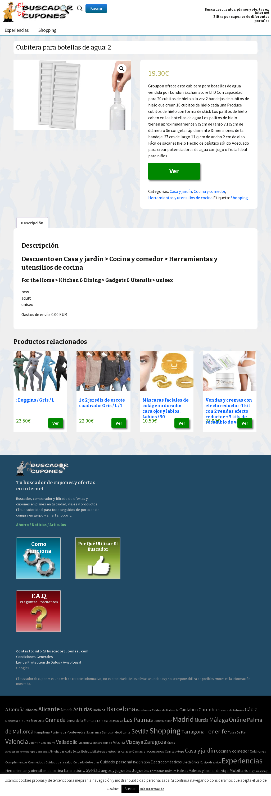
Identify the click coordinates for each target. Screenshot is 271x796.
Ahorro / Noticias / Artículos (41, 524)
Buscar (96, 8)
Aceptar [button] (130, 788)
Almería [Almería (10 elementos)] (67, 709)
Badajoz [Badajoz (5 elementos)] (99, 710)
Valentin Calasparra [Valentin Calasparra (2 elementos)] (42, 743)
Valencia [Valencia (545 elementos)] (16, 741)
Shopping (47, 30)
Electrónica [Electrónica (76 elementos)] (191, 762)
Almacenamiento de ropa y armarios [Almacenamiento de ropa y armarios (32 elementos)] (27, 751)
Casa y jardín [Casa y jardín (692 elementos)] (200, 750)
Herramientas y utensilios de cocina (180, 197)
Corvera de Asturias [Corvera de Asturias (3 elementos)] (231, 710)
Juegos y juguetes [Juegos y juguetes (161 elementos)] (114, 770)
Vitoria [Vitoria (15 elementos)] (119, 742)
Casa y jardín (181, 191)
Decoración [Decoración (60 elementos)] (141, 762)
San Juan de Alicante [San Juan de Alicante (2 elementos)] (116, 732)
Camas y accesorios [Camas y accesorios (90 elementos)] (148, 751)
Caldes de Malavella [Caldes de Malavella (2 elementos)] (165, 710)
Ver (174, 171)
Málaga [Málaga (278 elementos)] (218, 719)
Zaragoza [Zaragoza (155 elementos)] (155, 741)
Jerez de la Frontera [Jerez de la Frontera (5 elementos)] (81, 720)
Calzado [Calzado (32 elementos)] (126, 751)
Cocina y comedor (209, 191)
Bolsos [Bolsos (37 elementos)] (76, 751)
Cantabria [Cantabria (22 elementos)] (188, 710)
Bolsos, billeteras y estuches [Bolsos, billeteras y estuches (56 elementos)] (100, 751)
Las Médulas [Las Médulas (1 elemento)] (116, 721)
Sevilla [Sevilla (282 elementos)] (140, 731)
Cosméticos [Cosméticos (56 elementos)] (36, 762)
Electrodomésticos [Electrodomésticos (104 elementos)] (166, 761)
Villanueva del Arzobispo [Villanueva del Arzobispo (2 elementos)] (95, 743)
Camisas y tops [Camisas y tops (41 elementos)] (174, 751)
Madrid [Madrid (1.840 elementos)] (183, 719)
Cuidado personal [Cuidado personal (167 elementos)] (116, 762)
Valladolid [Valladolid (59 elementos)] (67, 742)
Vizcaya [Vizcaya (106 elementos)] (134, 742)
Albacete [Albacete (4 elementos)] (31, 710)
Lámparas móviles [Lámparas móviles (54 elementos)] (163, 771)
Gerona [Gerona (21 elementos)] (37, 720)
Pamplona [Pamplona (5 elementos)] (42, 732)
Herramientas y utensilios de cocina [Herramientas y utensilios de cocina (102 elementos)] (34, 770)
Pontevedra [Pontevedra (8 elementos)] (76, 732)
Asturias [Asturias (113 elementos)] (82, 709)
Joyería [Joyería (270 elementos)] (90, 770)
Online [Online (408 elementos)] (237, 719)
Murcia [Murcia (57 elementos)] (202, 720)
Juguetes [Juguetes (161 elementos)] (140, 770)
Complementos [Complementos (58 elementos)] (16, 762)
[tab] (32, 222)
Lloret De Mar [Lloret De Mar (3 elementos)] (163, 721)
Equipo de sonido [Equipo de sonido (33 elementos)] (210, 762)
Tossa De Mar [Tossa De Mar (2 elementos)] (237, 732)
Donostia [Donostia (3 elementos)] (11, 721)
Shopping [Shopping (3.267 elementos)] (165, 731)
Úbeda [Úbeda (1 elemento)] (171, 743)
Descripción (32, 222)
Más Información (151, 789)
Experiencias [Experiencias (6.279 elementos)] (242, 761)
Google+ (23, 667)
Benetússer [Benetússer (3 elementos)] (143, 710)
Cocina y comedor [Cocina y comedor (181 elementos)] (232, 751)
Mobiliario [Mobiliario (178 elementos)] (239, 770)
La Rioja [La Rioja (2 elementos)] (102, 721)
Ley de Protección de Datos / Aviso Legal (48, 662)
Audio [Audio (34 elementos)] (68, 751)
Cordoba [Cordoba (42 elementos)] (207, 709)
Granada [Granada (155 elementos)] (55, 719)
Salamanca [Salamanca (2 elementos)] (93, 732)
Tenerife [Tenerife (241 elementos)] (216, 731)
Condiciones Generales (34, 656)
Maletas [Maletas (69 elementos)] (182, 770)
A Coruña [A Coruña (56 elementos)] (15, 709)
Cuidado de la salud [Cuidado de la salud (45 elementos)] (59, 762)
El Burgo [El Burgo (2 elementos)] (24, 721)
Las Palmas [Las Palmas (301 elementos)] (138, 719)
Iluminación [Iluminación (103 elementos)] (73, 770)
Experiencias (16, 30)
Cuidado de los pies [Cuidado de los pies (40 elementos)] (86, 762)
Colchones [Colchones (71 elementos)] (258, 751)
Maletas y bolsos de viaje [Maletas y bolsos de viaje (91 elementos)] (209, 770)
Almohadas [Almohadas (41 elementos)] (56, 751)
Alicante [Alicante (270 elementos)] (49, 709)
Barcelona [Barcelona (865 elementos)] (120, 708)
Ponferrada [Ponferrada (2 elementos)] (58, 732)
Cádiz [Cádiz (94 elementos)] (251, 709)
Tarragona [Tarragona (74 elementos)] (193, 731)
